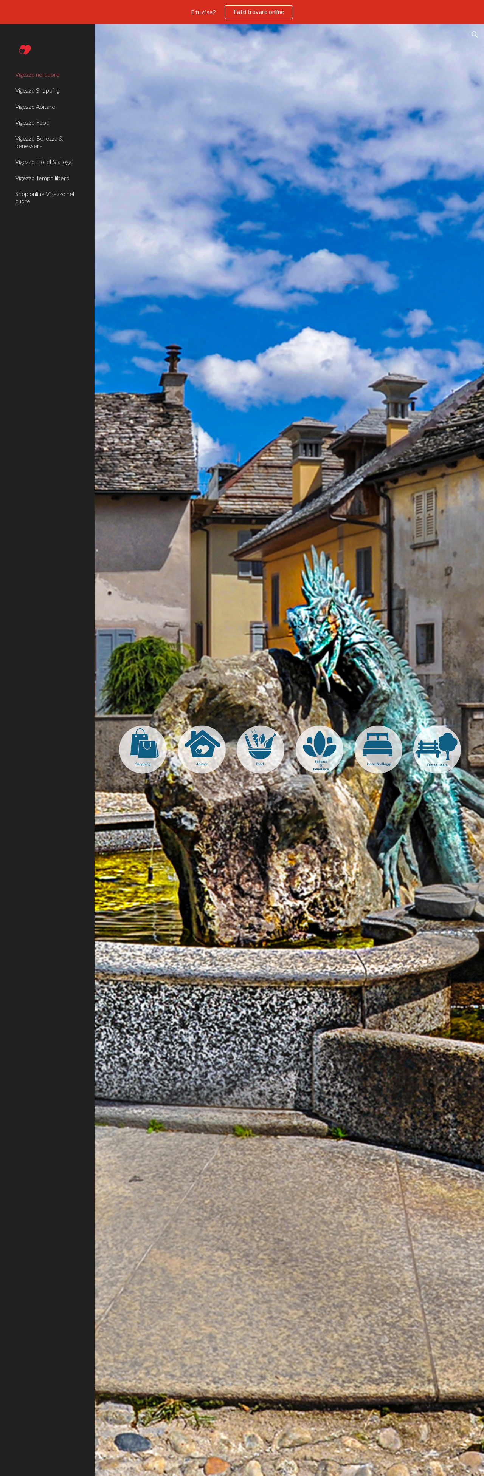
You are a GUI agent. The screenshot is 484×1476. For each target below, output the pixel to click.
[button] (475, 35)
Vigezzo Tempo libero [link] (42, 177)
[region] (242, 12)
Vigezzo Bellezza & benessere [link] (39, 141)
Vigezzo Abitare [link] (35, 106)
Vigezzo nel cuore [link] (37, 74)
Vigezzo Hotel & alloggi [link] (44, 161)
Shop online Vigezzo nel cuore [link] (44, 197)
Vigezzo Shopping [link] (37, 90)
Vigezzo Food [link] (32, 122)
